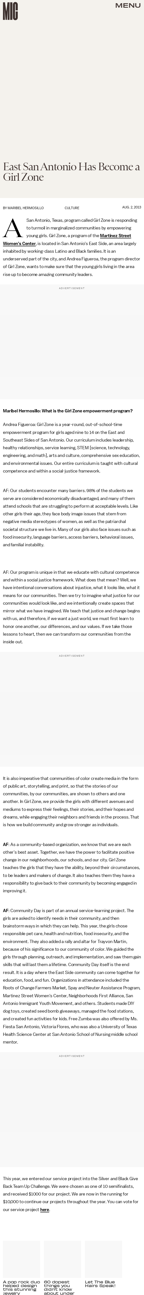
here (44, 1209)
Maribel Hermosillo (26, 208)
